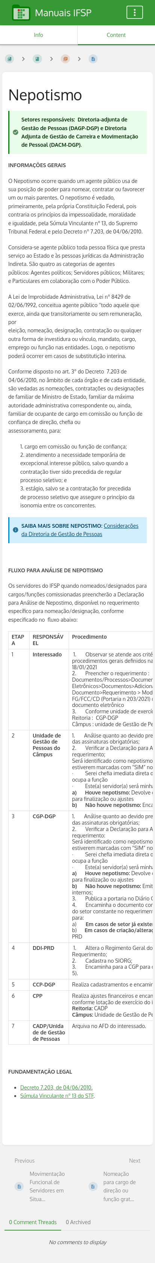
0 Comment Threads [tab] (33, 1222)
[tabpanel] (77, 1242)
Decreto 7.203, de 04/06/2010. (56, 1087)
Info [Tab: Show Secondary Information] (38, 35)
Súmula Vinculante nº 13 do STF (56, 1095)
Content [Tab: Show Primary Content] (116, 35)
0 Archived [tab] (78, 1222)
